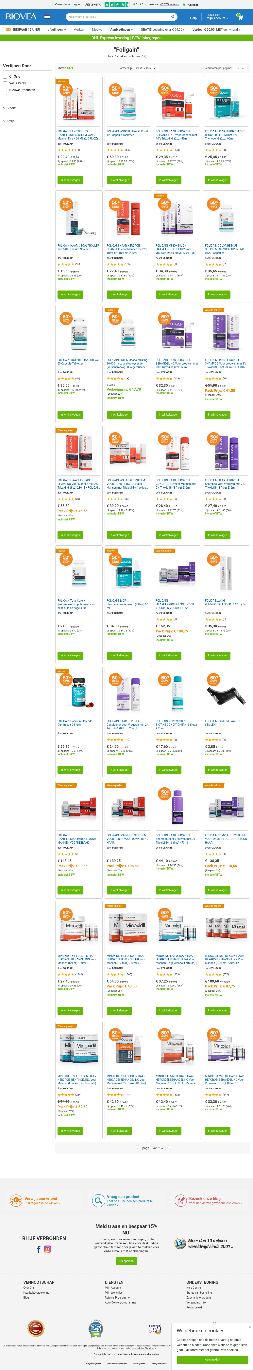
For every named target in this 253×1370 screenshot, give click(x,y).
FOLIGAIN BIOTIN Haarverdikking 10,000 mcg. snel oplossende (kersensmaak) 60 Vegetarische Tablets (127, 363)
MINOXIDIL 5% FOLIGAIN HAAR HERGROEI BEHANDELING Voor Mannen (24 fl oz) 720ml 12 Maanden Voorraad (224, 959)
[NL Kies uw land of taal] (48, 16)
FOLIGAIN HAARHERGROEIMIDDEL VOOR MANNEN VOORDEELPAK (77, 839)
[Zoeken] (172, 17)
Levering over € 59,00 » (162, 29)
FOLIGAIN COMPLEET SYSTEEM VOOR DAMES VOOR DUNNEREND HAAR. (226, 839)
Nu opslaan (126, 1261)
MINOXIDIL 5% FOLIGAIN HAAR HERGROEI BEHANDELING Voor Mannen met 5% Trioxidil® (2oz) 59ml (126, 1080)
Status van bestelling (199, 1292)
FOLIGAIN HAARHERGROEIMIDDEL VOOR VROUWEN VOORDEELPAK (175, 604)
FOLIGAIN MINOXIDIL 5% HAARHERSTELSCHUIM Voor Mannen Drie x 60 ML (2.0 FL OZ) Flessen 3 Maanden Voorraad (78, 135)
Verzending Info (196, 1302)
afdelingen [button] (57, 29)
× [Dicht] (250, 1326)
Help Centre (193, 1287)
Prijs (9, 121)
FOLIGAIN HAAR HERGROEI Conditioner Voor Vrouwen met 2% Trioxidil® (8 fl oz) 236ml (128, 725)
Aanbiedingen (121, 29)
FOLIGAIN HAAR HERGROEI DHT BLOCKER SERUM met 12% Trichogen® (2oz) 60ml (225, 135)
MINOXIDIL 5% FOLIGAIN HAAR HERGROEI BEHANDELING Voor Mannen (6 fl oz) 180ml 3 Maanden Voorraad (77, 959)
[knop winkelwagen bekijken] (242, 17)
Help (193, 18)
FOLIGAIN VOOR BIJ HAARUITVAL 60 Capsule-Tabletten (78, 361)
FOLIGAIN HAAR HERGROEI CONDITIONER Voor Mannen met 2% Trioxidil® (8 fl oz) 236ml (176, 484)
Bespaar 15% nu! (23, 29)
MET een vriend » (216, 29)
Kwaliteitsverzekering (36, 1292)
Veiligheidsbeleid (159, 1364)
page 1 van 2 (152, 1148)
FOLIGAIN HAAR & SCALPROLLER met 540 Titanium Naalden (78, 247)
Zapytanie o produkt (198, 1297)
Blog (26, 1297)
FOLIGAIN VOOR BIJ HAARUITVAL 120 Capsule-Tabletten (128, 133)
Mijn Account (113, 1287)
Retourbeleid (194, 1307)
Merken (79, 29)
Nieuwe (97, 29)
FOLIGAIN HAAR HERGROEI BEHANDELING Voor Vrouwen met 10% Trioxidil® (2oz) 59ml (177, 363)
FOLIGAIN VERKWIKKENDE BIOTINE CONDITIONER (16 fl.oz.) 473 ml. (176, 725)
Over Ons (29, 1287)
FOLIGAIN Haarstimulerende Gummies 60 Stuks (75, 723)
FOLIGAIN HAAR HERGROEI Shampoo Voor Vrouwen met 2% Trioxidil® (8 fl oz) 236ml (225, 484)
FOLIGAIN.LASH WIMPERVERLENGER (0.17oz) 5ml (226, 602)
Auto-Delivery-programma (120, 1302)
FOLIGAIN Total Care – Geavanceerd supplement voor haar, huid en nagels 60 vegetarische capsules (76, 604)
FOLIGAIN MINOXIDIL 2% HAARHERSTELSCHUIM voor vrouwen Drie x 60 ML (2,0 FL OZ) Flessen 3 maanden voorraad (176, 249)
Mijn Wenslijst (113, 1292)
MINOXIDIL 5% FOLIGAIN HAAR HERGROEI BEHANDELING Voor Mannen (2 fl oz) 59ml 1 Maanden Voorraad (176, 1080)
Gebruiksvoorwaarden (117, 1364)
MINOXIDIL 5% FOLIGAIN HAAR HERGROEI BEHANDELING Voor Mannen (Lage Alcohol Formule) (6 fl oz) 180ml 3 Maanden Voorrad (177, 959)
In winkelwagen (70, 180)
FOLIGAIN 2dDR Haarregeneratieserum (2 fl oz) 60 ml (127, 604)
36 (240, 68)
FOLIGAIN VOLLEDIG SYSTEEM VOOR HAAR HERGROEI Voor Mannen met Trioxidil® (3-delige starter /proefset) (126, 484)
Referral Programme (117, 1297)
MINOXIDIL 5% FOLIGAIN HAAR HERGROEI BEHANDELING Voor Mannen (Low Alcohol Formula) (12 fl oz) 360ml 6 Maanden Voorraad (77, 1080)
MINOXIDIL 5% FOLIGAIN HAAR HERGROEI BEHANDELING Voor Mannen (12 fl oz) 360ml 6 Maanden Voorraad (126, 959)
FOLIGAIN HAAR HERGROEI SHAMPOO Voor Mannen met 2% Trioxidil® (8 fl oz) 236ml (127, 249)
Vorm (9, 108)
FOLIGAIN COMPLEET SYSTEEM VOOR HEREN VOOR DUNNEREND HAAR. (127, 839)
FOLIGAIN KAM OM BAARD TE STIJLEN (223, 723)
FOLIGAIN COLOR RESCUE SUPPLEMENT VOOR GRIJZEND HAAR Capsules (224, 249)
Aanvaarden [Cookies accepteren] (212, 1359)
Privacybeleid (139, 1364)
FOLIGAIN (68, 143)
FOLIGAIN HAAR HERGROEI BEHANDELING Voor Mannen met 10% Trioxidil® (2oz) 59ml (176, 135)
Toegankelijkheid (93, 1364)
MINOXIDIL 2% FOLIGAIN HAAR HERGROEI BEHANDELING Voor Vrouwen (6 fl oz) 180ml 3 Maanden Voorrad (224, 1080)
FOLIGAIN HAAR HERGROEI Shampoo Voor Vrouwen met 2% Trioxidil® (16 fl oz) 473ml (175, 839)
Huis (110, 56)
